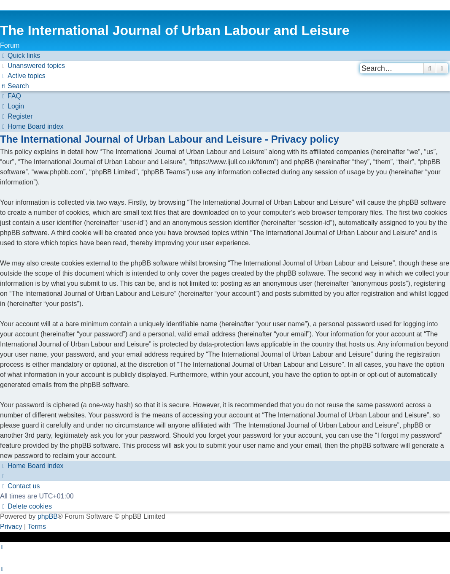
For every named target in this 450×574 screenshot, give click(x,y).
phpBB (48, 516)
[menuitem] (32, 66)
